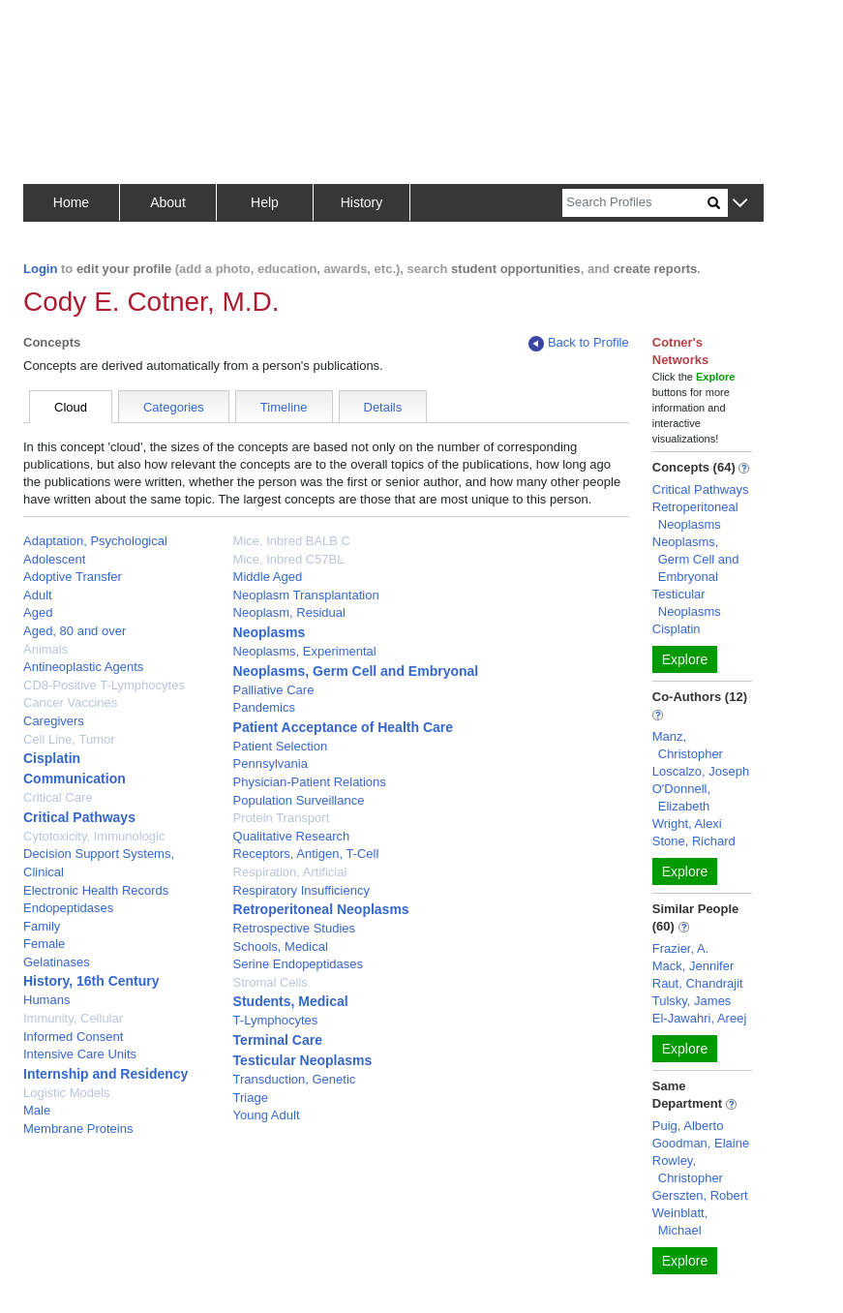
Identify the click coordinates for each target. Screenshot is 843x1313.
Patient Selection (280, 746)
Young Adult (266, 1115)
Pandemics (264, 707)
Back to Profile (578, 343)
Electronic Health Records (95, 890)
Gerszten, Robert (700, 1195)
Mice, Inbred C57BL (289, 559)
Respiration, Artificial (290, 872)
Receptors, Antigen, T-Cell (306, 853)
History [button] (362, 202)
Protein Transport (281, 817)
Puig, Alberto (688, 1125)
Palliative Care (274, 690)
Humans (46, 999)
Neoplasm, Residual (289, 612)
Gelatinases (56, 962)
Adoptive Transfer (72, 576)
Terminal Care (277, 1040)
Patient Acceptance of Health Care (343, 727)
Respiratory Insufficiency (301, 890)
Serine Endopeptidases (298, 964)
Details (383, 407)
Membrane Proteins (78, 1128)
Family (41, 926)
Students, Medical (290, 1001)
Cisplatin (51, 758)
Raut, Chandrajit (697, 983)
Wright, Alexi (687, 823)
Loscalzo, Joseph (700, 771)
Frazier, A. (680, 948)
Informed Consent (73, 1036)
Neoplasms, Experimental (304, 651)
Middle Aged (268, 576)
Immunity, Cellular (73, 1018)
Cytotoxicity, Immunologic (94, 836)
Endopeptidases (68, 908)
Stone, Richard (694, 841)
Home (71, 202)
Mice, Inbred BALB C (291, 541)
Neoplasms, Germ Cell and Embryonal (356, 671)
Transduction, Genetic (294, 1079)
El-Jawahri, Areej (699, 1018)
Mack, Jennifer (693, 966)
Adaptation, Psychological (95, 541)
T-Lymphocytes (275, 1020)
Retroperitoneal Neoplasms (321, 909)
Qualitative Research (291, 836)
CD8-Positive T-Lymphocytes (104, 685)
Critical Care (58, 797)
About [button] (168, 202)
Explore (685, 659)
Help (265, 202)
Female (44, 943)
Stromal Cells (270, 982)
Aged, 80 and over (74, 631)
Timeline (284, 407)
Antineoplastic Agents (83, 666)
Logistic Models (66, 1092)
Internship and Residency (105, 1074)
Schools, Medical (280, 946)
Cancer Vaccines (70, 702)
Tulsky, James (692, 1000)
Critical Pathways (79, 817)
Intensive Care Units (79, 1054)
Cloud (70, 407)
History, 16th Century (91, 981)
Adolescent (54, 559)
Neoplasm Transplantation (306, 595)
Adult (37, 595)
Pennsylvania (270, 763)
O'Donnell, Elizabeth (681, 797)
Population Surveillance (299, 800)
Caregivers (53, 721)
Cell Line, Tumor (69, 739)
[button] (740, 204)
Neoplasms (269, 632)
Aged (37, 612)
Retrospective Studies (294, 928)
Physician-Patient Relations (309, 782)
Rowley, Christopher (687, 1169)
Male (36, 1110)
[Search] (635, 203)
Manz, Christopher (687, 745)
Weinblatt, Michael (680, 1221)
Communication (74, 778)
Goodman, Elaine (700, 1143)
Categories (173, 407)
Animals (45, 649)
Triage (250, 1097)
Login (40, 268)
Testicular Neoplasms (303, 1060)
